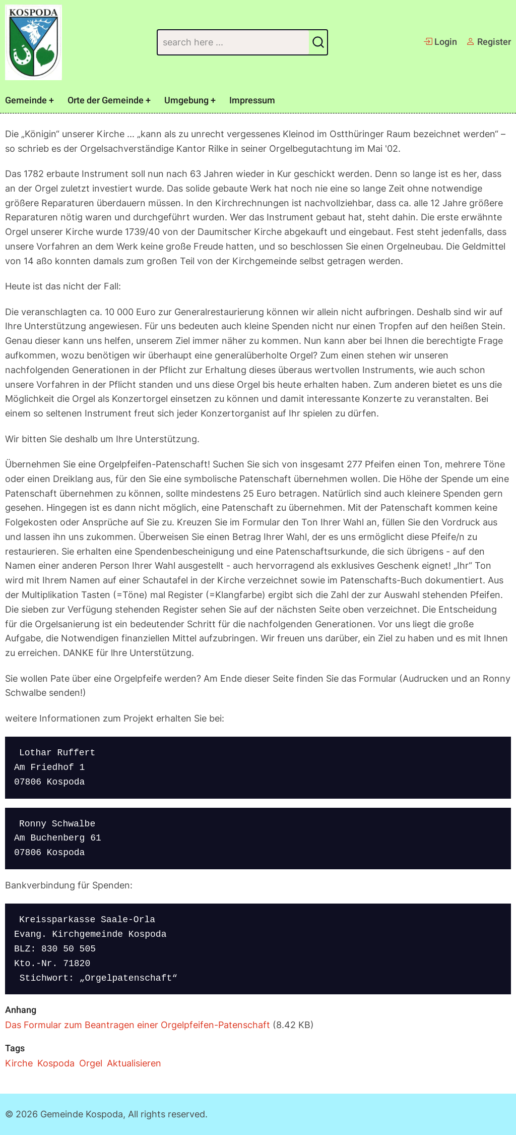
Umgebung (186, 100)
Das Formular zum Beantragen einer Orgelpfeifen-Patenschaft (137, 1025)
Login (440, 42)
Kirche (19, 1063)
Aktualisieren (134, 1063)
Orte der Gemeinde (106, 100)
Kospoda (56, 1063)
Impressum (252, 100)
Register (488, 42)
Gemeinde (26, 100)
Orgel (90, 1063)
